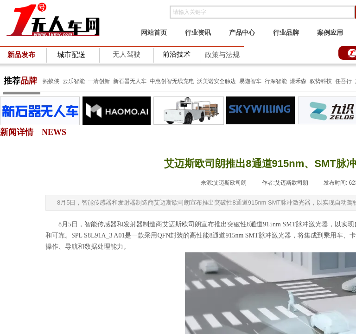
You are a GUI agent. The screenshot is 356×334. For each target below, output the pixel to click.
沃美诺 (205, 81)
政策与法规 (222, 54)
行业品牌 (286, 32)
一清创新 (99, 81)
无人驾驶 (126, 54)
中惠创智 (161, 81)
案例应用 (330, 32)
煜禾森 (298, 81)
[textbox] (262, 12)
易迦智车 (250, 81)
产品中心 (242, 32)
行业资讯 (198, 32)
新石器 (121, 81)
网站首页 (154, 32)
